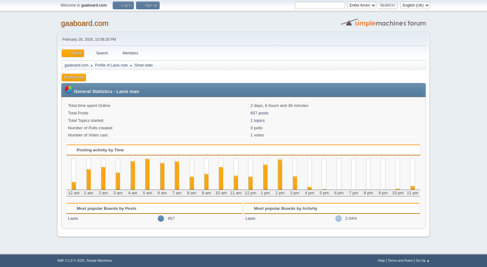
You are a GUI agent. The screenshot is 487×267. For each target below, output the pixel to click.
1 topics (258, 120)
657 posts (260, 113)
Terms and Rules (400, 260)
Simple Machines (99, 260)
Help (381, 260)
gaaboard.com (84, 23)
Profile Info (74, 77)
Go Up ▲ (423, 260)
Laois (73, 218)
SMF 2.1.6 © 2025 (70, 260)
